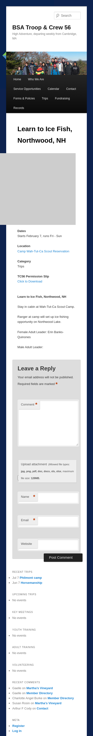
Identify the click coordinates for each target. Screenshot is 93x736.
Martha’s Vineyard (39, 688)
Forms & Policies (24, 98)
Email (28, 520)
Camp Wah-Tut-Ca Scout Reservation (43, 251)
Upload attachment (47, 470)
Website (26, 544)
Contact (71, 89)
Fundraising (62, 98)
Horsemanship (31, 582)
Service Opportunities (27, 89)
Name (28, 496)
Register (18, 726)
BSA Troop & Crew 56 (41, 27)
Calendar (53, 89)
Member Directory (39, 693)
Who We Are (36, 79)
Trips (45, 98)
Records (19, 108)
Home (17, 79)
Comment (29, 404)
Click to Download (29, 281)
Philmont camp (31, 577)
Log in (17, 731)
